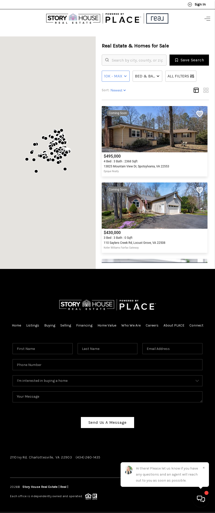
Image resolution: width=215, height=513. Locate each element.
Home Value (106, 323)
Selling (65, 323)
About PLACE (174, 323)
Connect (196, 323)
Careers (152, 323)
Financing (84, 323)
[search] (137, 58)
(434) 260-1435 (88, 455)
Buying (49, 323)
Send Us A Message (107, 420)
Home (16, 323)
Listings (32, 323)
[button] (57, 149)
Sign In (197, 4)
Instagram (40, 465)
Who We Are (131, 323)
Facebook (19, 465)
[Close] (204, 467)
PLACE (73, 484)
